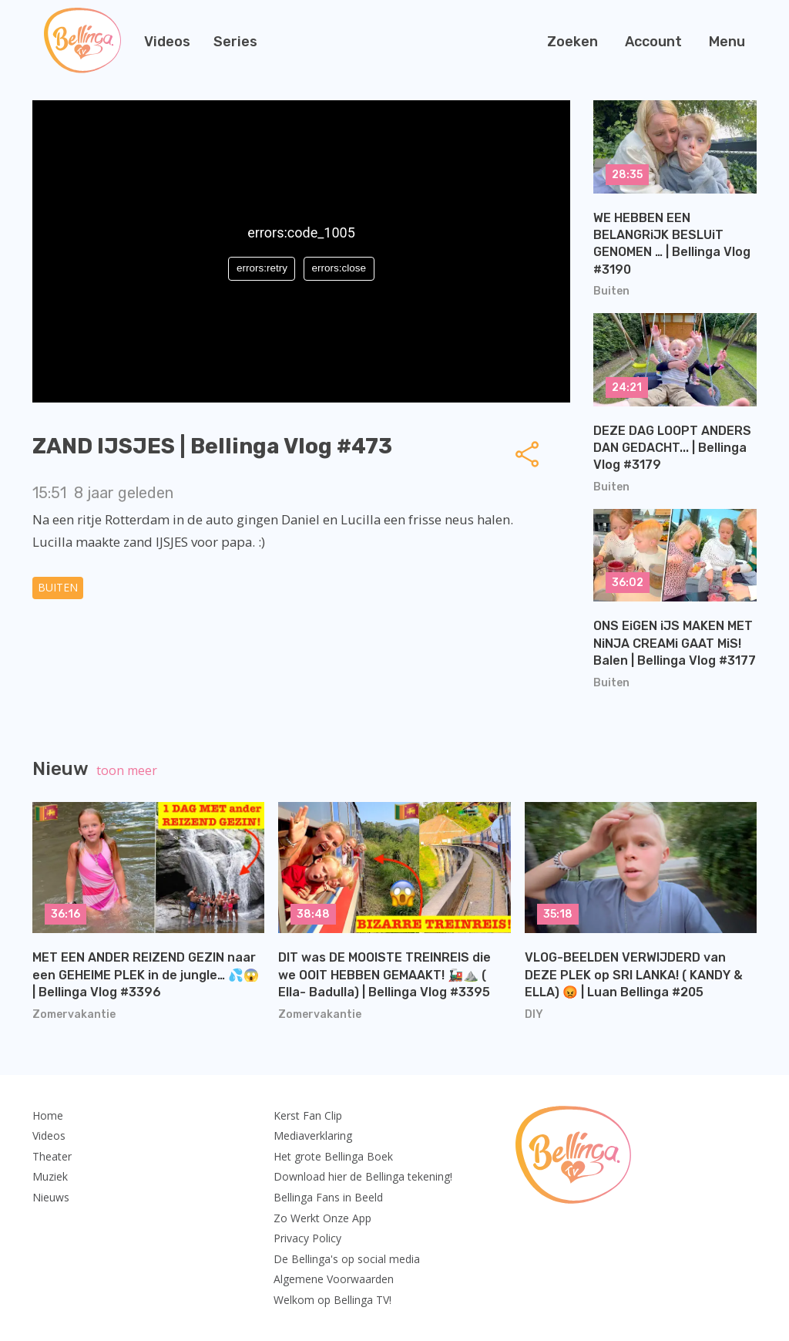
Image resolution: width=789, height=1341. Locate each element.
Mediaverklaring (313, 1135)
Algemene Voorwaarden (334, 1279)
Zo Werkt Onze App (322, 1218)
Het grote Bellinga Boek (333, 1156)
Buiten (58, 587)
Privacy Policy (307, 1238)
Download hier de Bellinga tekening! (363, 1176)
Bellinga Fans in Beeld (328, 1197)
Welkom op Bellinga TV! (332, 1299)
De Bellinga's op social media (347, 1259)
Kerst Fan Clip (308, 1115)
